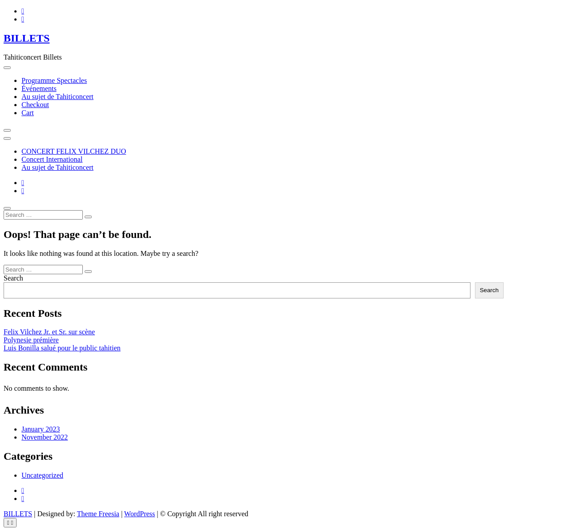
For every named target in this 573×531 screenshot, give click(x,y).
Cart (27, 113)
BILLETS (27, 38)
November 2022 (44, 437)
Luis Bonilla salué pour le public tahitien (62, 348)
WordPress (139, 514)
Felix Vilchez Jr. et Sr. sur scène (49, 332)
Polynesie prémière (31, 340)
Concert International (51, 159)
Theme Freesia (98, 514)
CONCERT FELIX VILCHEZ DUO (73, 151)
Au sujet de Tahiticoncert (57, 96)
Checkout (35, 104)
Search (13, 278)
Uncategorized (42, 475)
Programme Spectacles (54, 80)
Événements (38, 88)
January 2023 (40, 429)
